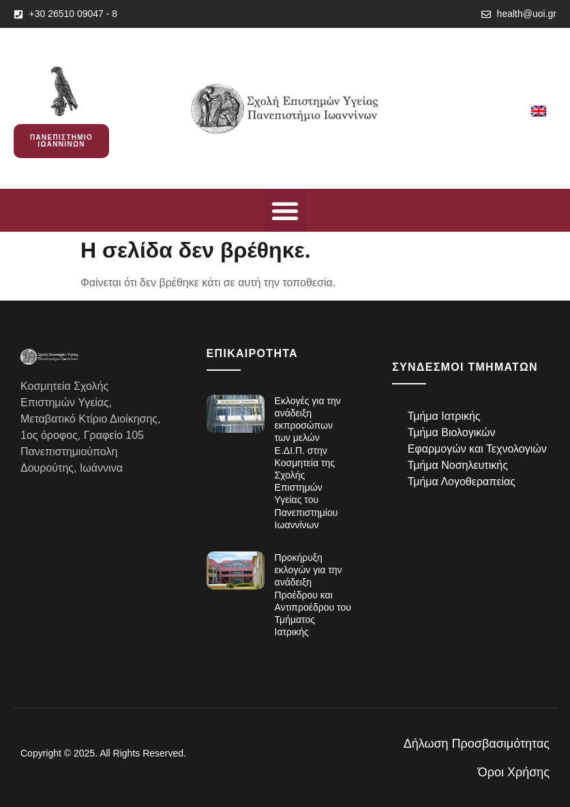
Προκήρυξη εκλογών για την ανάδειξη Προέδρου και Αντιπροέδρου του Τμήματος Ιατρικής (313, 594)
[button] (285, 210)
